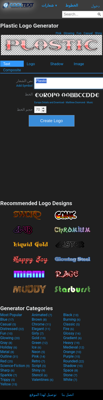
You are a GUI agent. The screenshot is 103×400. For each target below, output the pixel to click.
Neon (38, 352)
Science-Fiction (15, 366)
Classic (71, 324)
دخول (95, 6)
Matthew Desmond (75, 102)
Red (6, 361)
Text (6, 64)
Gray (6, 343)
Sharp (7, 370)
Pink (58, 33)
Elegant (41, 329)
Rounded (73, 361)
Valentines (42, 379)
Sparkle (8, 375)
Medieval (73, 347)
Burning (71, 319)
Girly (38, 333)
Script (39, 366)
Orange (72, 352)
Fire (68, 329)
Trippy (7, 379)
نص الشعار (24, 83)
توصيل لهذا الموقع (42, 394)
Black (71, 315)
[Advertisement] (51, 163)
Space (70, 370)
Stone (70, 375)
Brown (39, 319)
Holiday (8, 347)
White (70, 379)
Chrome (41, 324)
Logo (31, 64)
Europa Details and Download (49, 102)
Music (90, 102)
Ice (36, 347)
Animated (42, 315)
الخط (29, 94)
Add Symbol (24, 85)
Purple (71, 356)
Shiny (98, 33)
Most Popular (11, 315)
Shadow (56, 64)
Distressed (12, 329)
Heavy (71, 343)
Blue (7, 319)
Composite (12, 70)
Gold (39, 338)
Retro (38, 361)
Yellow (8, 384)
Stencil (39, 375)
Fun (79, 33)
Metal (7, 352)
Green (40, 343)
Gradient (72, 338)
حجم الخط (25, 109)
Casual (88, 33)
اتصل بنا (68, 394)
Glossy (72, 333)
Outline (9, 356)
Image (79, 64)
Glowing (69, 33)
